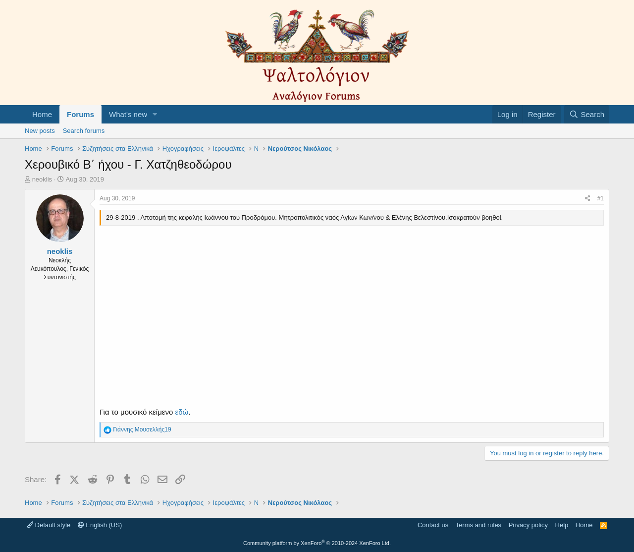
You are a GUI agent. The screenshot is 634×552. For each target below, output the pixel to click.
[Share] (587, 198)
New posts (40, 130)
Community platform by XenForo (317, 543)
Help (562, 525)
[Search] (586, 114)
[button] (155, 114)
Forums (80, 114)
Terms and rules (478, 525)
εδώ (181, 412)
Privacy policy (528, 525)
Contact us (433, 525)
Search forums (84, 130)
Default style (48, 525)
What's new (128, 114)
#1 (600, 198)
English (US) (100, 525)
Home (42, 114)
